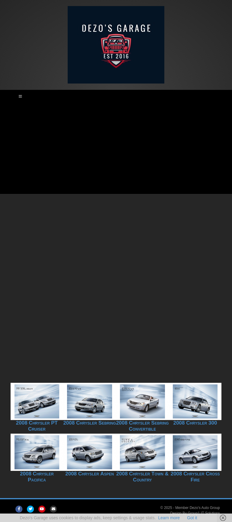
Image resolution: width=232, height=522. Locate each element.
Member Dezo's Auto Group (197, 508)
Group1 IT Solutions (204, 513)
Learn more (169, 517)
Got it (192, 517)
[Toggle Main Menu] (116, 96)
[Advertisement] (116, 148)
